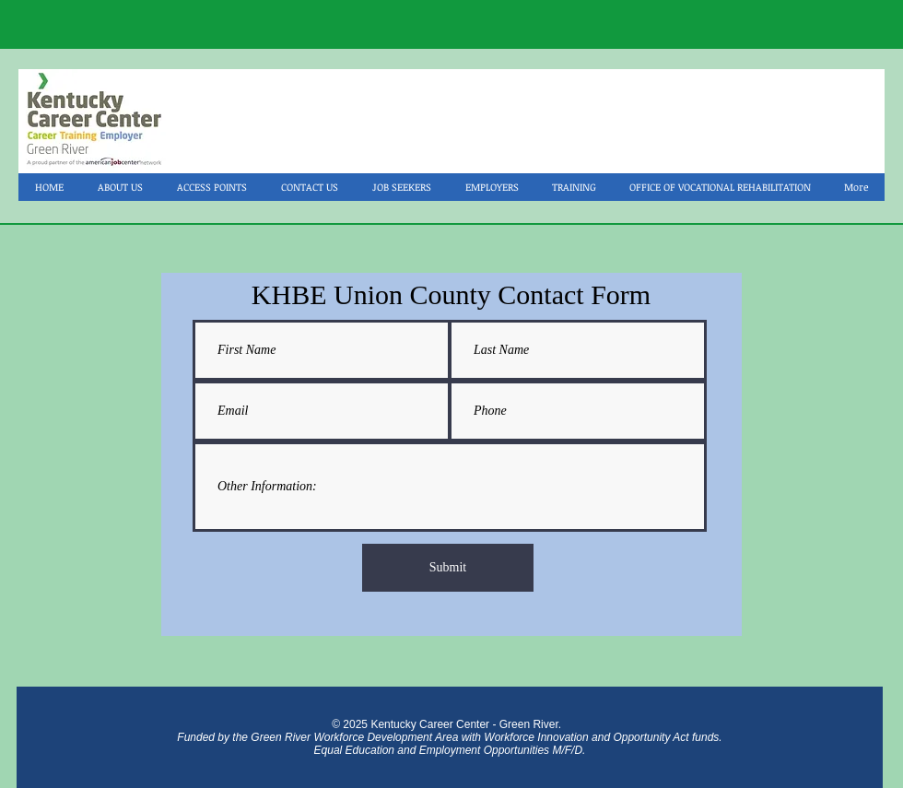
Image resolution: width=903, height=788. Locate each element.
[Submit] (448, 568)
